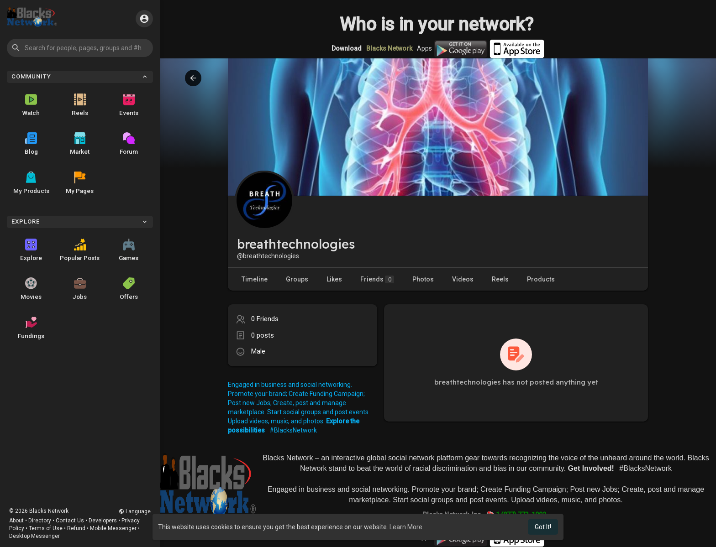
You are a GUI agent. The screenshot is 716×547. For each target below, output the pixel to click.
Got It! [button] (543, 527)
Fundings (31, 328)
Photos (423, 279)
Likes (334, 279)
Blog (31, 143)
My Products (31, 183)
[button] (80, 48)
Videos (463, 279)
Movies (31, 288)
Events (128, 105)
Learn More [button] (406, 527)
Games (128, 250)
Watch (31, 105)
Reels (80, 105)
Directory (39, 520)
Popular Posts (80, 250)
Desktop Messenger (34, 536)
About (16, 520)
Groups (297, 279)
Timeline (255, 279)
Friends (377, 279)
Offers (129, 288)
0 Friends (265, 319)
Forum (129, 143)
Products (541, 279)
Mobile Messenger (113, 528)
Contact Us (70, 520)
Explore (31, 250)
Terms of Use (46, 528)
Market (80, 143)
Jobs (80, 288)
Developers (103, 520)
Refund (76, 528)
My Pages (80, 183)
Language (135, 511)
